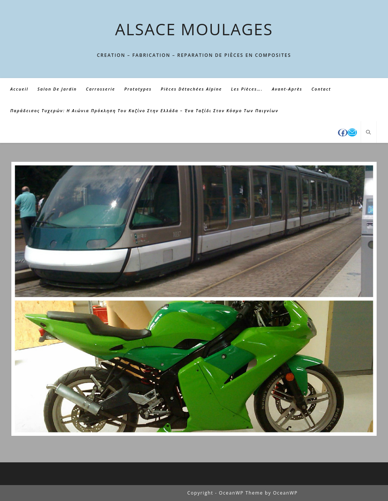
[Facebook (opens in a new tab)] (342, 132)
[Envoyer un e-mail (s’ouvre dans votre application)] (352, 132)
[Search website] (368, 133)
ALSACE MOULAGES (194, 29)
